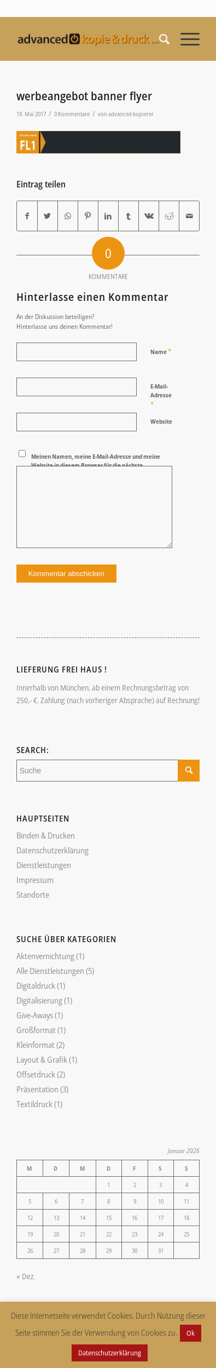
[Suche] (159, 39)
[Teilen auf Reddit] (169, 216)
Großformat (36, 1029)
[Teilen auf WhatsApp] (68, 216)
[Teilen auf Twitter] (47, 216)
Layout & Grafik (41, 1059)
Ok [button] (190, 1333)
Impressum (35, 879)
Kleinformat (35, 1044)
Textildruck (34, 1103)
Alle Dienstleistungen (50, 970)
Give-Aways (34, 1015)
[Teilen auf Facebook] (27, 216)
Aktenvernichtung (45, 955)
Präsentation (37, 1089)
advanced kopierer (131, 114)
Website (161, 421)
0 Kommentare (72, 114)
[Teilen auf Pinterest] (88, 216)
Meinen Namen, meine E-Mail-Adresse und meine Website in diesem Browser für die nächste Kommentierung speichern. (95, 465)
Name (160, 351)
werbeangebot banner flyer (84, 96)
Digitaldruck (35, 985)
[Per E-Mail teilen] (189, 216)
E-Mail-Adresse (161, 395)
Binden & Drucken (45, 835)
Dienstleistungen (43, 864)
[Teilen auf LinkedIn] (108, 216)
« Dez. (25, 1276)
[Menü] (185, 39)
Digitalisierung (39, 1000)
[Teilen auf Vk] (149, 216)
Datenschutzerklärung (52, 850)
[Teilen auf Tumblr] (128, 216)
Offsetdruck (35, 1074)
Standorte (32, 894)
